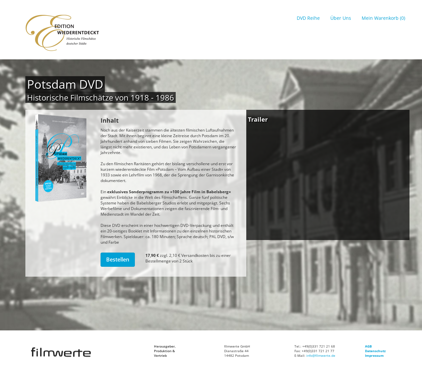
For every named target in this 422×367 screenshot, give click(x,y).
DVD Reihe (308, 18)
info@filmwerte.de (320, 355)
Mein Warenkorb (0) (383, 18)
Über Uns (340, 18)
